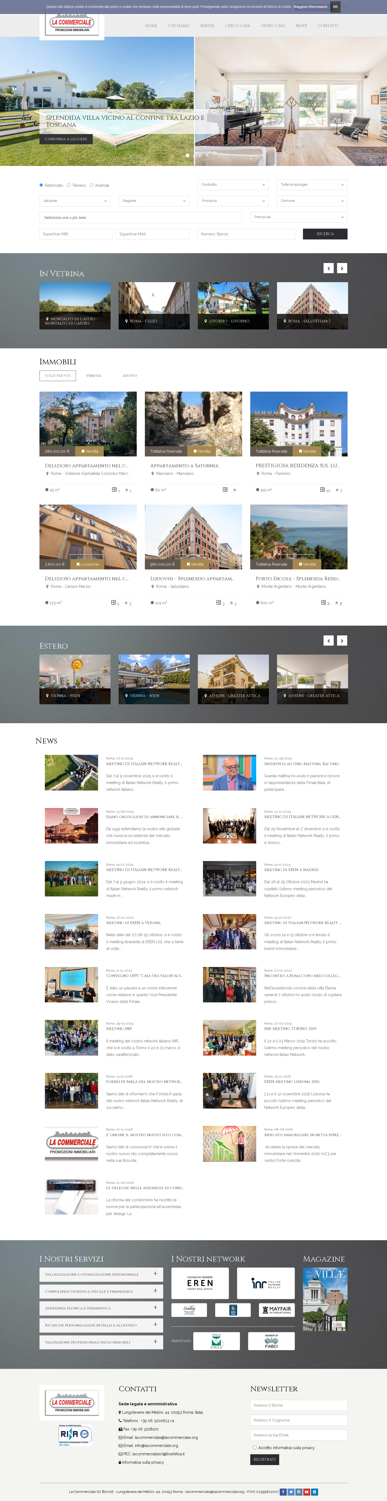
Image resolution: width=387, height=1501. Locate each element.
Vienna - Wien (62, 696)
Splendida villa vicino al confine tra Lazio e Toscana (125, 121)
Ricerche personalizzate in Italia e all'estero (91, 1325)
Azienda (99, 185)
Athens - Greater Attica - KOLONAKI (244, 696)
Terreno (76, 185)
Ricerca (325, 233)
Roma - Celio (140, 321)
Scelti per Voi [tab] (58, 375)
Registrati (265, 1459)
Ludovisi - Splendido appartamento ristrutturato (217, 578)
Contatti (328, 25)
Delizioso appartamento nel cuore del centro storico (118, 578)
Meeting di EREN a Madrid (291, 869)
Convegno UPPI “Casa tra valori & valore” (150, 975)
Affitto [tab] (130, 375)
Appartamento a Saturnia (184, 465)
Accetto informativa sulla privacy (284, 1448)
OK (335, 7)
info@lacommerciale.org (156, 1445)
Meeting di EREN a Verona (133, 922)
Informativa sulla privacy (143, 1462)
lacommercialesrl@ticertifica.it (158, 1454)
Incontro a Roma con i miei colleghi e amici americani (322, 975)
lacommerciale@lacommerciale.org (166, 1437)
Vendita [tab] (93, 375)
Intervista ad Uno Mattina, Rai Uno (301, 763)
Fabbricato (51, 185)
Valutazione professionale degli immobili (87, 1342)
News (301, 25)
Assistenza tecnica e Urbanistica (78, 1308)
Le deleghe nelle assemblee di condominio (151, 1187)
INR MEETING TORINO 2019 (290, 1028)
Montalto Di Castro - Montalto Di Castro (71, 321)
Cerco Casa (237, 25)
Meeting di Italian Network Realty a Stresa (310, 922)
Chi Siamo (178, 25)
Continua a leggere (66, 139)
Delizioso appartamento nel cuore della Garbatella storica (126, 465)
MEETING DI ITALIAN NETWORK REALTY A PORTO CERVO (160, 869)
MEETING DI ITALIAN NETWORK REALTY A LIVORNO (156, 763)
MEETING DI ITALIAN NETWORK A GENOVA (305, 816)
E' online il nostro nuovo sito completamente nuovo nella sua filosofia (183, 1135)
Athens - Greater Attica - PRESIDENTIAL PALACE (334, 696)
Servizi (207, 25)
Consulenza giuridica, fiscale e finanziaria (89, 1291)
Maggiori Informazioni (311, 7)
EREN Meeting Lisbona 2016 (291, 1081)
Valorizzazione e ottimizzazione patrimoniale (92, 1274)
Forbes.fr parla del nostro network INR (148, 1081)
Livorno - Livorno (226, 321)
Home (151, 25)
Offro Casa (273, 25)
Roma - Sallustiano (306, 321)
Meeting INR (119, 1028)
